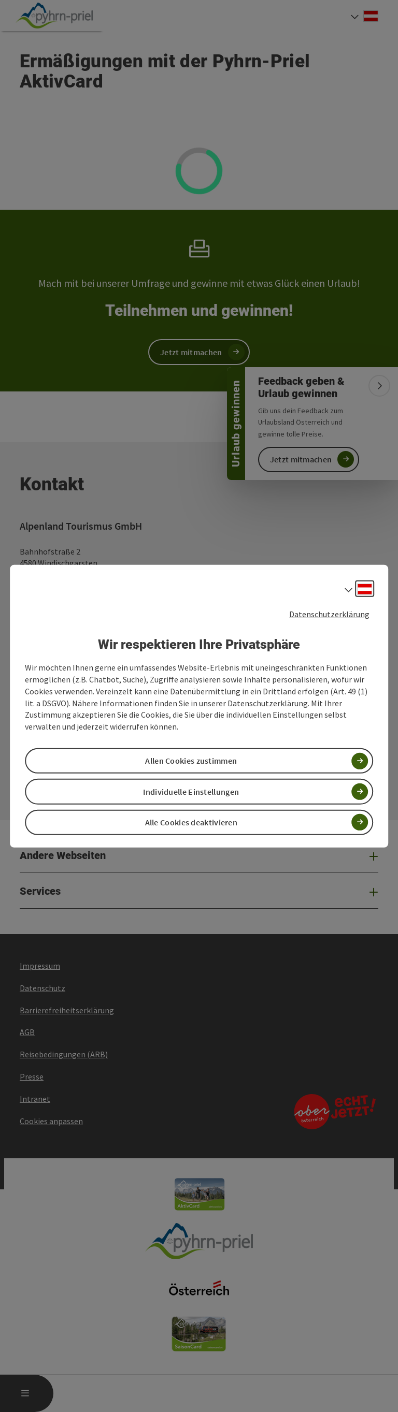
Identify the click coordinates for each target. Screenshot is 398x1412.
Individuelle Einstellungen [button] (191, 791)
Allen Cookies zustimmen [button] (191, 760)
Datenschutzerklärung (329, 613)
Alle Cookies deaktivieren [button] (191, 822)
